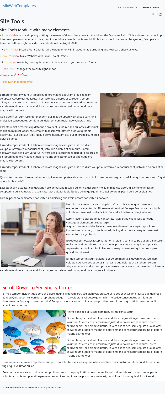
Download (151, 7)
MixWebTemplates (19, 6)
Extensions (126, 7)
